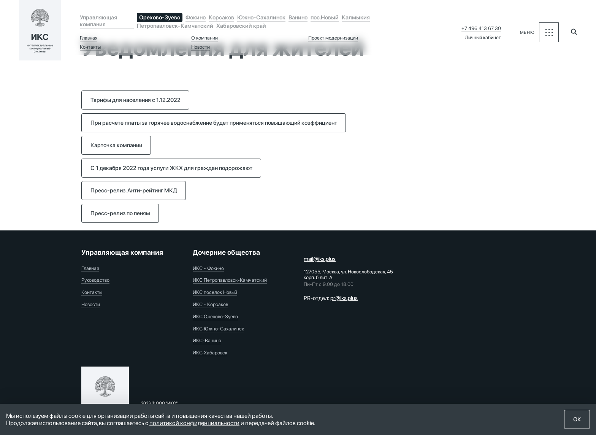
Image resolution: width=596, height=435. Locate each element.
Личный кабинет (483, 37)
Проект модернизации (333, 38)
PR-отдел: (331, 298)
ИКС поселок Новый (215, 292)
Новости (200, 47)
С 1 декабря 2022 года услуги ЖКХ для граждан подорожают (171, 168)
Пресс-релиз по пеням (120, 213)
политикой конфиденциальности (194, 423)
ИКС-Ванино (207, 340)
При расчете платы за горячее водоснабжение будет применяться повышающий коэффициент (213, 122)
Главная (88, 38)
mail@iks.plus (320, 259)
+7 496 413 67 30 (481, 28)
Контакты (90, 47)
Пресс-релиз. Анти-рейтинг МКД (133, 190)
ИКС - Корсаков (210, 304)
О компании (204, 38)
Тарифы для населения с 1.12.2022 (135, 100)
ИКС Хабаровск (210, 353)
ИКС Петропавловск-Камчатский (230, 280)
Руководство (95, 280)
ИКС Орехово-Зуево (215, 316)
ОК (577, 419)
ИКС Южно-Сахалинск (218, 329)
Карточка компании (116, 145)
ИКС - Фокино (208, 268)
